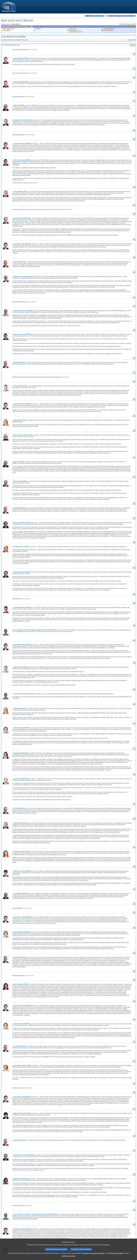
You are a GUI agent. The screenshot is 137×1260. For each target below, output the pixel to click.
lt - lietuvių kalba (113, 16)
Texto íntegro (29, 20)
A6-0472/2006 (31, 73)
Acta (133, 45)
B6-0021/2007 (67, 209)
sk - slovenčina (128, 16)
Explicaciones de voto (76, 31)
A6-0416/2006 (29, 975)
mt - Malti (117, 16)
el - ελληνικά (98, 16)
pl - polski (122, 16)
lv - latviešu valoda (111, 16)
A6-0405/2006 (26, 908)
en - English (100, 16)
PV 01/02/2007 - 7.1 (75, 30)
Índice (4, 20)
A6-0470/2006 (29, 96)
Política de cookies (117, 1255)
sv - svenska (134, 16)
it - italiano (109, 16)
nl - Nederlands (119, 16)
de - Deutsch (94, 16)
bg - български (86, 16)
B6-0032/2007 (64, 377)
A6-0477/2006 (30, 302)
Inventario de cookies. (69, 1257)
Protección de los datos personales (93, 1255)
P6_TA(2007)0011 (109, 30)
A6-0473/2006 (6, 30)
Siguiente (18, 20)
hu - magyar (115, 16)
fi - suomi (132, 16)
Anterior (12, 20)
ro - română (126, 16)
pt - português (124, 16)
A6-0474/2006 (29, 135)
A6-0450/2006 (25, 599)
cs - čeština (90, 16)
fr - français (103, 16)
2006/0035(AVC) (15, 24)
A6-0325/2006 (26, 1088)
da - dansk (92, 16)
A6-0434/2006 (26, 1205)
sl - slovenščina (130, 16)
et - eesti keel (96, 16)
